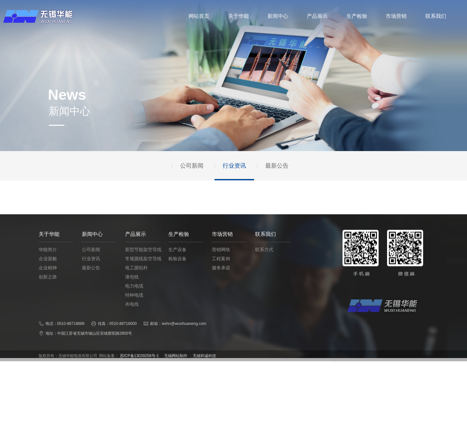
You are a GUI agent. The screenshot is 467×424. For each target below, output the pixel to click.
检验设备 (177, 265)
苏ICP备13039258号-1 (139, 361)
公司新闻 (91, 256)
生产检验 (356, 16)
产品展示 (317, 16)
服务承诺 (221, 275)
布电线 (132, 311)
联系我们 (435, 16)
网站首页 (198, 16)
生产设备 (177, 256)
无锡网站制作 (176, 361)
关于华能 (238, 16)
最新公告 (91, 275)
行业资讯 (91, 265)
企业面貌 (48, 265)
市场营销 (396, 16)
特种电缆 (134, 302)
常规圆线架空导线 (143, 265)
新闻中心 (277, 16)
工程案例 (221, 265)
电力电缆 (134, 293)
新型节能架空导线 (143, 256)
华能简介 (48, 256)
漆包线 (132, 284)
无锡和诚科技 (204, 361)
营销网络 (221, 256)
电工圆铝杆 (136, 275)
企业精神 (48, 275)
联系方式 (264, 256)
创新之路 (48, 284)
